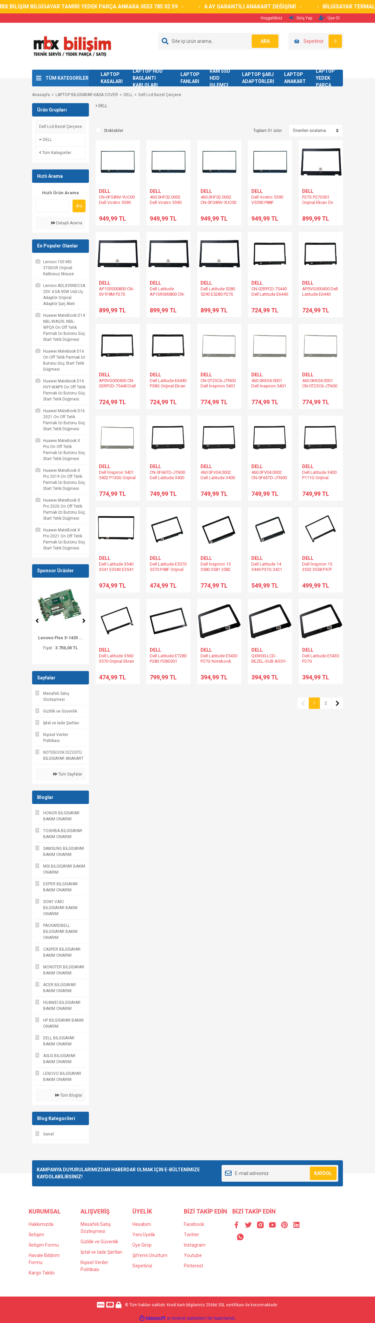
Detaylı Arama (66, 223)
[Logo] (72, 46)
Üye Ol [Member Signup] (329, 17)
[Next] (84, 620)
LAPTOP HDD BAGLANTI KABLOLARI (148, 78)
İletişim (36, 1234)
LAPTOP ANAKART (295, 78)
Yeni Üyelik (143, 1234)
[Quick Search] (52, 206)
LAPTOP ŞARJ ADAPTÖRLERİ (258, 78)
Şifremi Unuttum (149, 1255)
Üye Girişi (141, 1245)
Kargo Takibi (41, 1272)
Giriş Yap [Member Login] (300, 17)
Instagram (195, 1245)
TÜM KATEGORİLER (67, 78)
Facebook (194, 1224)
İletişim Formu (44, 1245)
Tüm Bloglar (68, 1095)
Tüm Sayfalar (67, 774)
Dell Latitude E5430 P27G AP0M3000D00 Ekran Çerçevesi (320, 663)
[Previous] (37, 620)
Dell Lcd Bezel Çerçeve (159, 94)
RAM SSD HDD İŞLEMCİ (220, 78)
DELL (104, 191)
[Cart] (316, 41)
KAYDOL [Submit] (323, 1173)
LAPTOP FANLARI (190, 78)
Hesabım (141, 1224)
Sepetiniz (142, 1265)
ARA (265, 41)
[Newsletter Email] (280, 1173)
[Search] (219, 41)
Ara (79, 206)
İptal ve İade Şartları (101, 1252)
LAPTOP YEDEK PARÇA (325, 78)
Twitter (191, 1234)
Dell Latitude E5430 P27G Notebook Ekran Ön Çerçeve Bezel (219, 663)
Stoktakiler (113, 130)
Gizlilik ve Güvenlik (99, 1241)
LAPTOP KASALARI (112, 78)
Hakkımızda (41, 1224)
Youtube (193, 1255)
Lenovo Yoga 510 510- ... (60, 637)
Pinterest (193, 1265)
